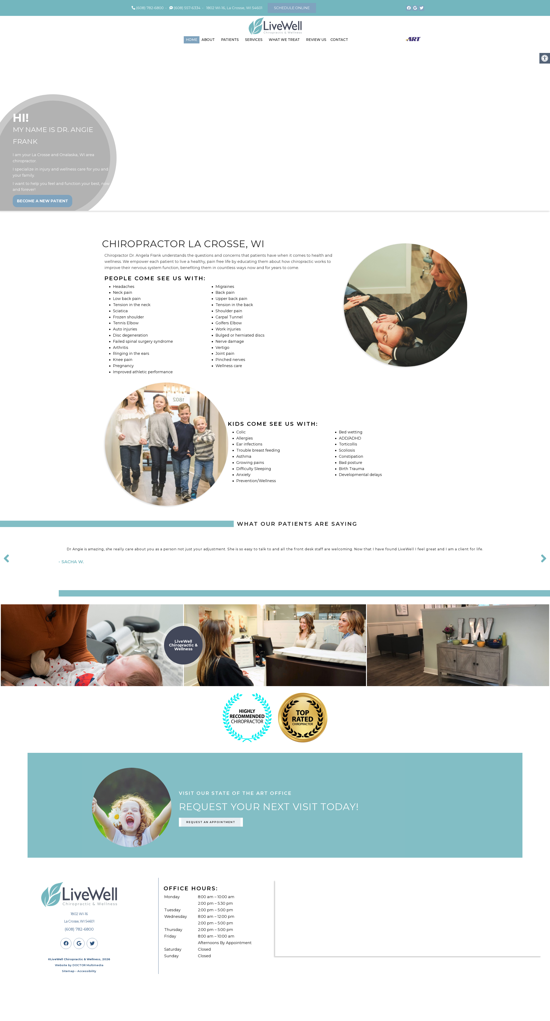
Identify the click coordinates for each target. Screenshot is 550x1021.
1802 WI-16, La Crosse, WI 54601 (234, 8)
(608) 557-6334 (187, 8)
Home (191, 40)
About (208, 40)
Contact (339, 40)
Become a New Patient (42, 201)
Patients (230, 40)
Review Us (316, 40)
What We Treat (284, 40)
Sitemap (68, 971)
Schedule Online (292, 8)
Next (543, 558)
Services (253, 40)
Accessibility (86, 971)
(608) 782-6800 (150, 8)
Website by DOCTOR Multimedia (79, 965)
